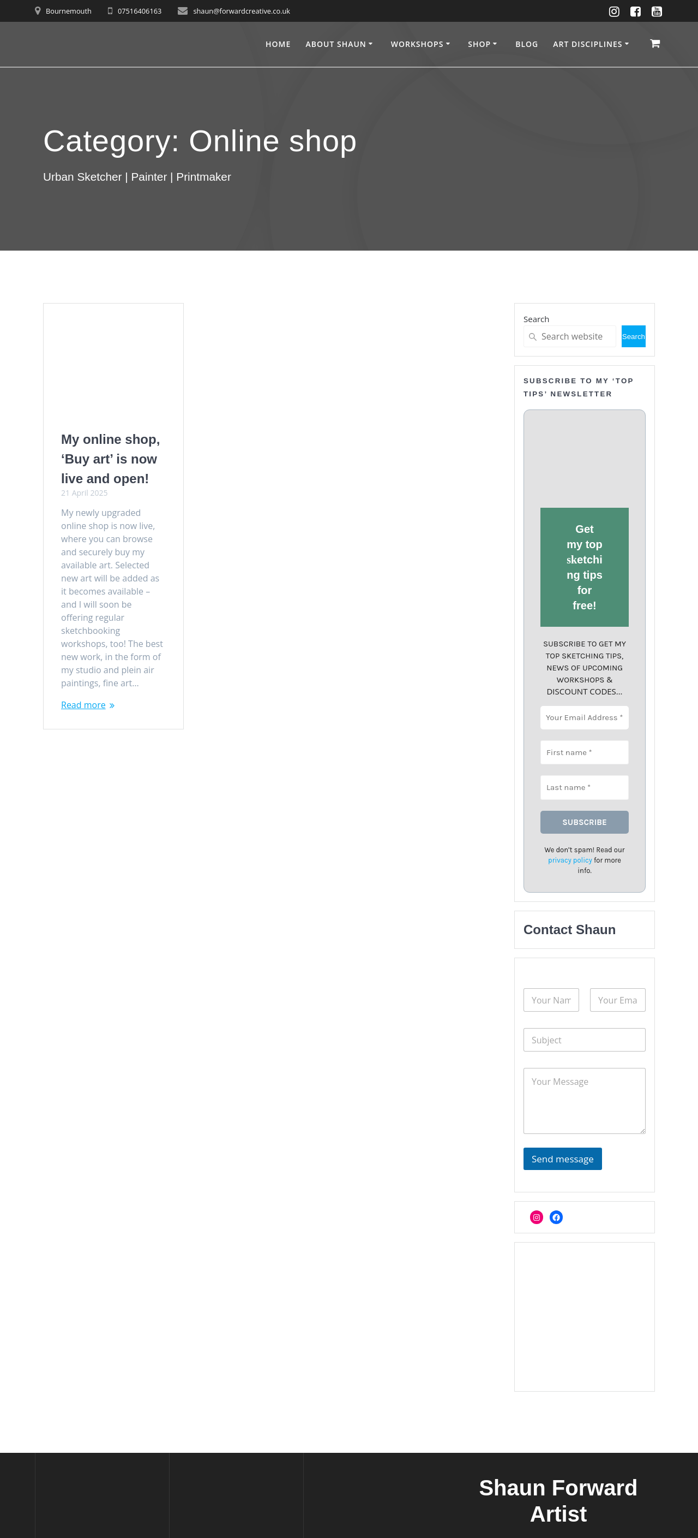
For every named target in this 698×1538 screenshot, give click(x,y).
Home (278, 44)
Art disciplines (587, 44)
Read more (83, 705)
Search (537, 318)
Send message (563, 1159)
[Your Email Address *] (584, 717)
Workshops (417, 44)
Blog (526, 44)
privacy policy (570, 860)
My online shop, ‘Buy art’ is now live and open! (110, 459)
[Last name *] (584, 787)
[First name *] (584, 752)
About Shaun (335, 44)
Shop (479, 44)
